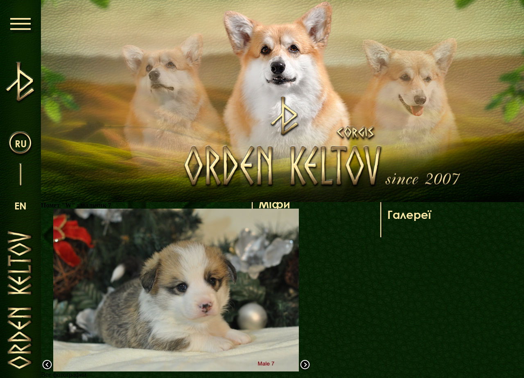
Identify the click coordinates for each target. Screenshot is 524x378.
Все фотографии (63, 374)
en (20, 206)
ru (21, 143)
